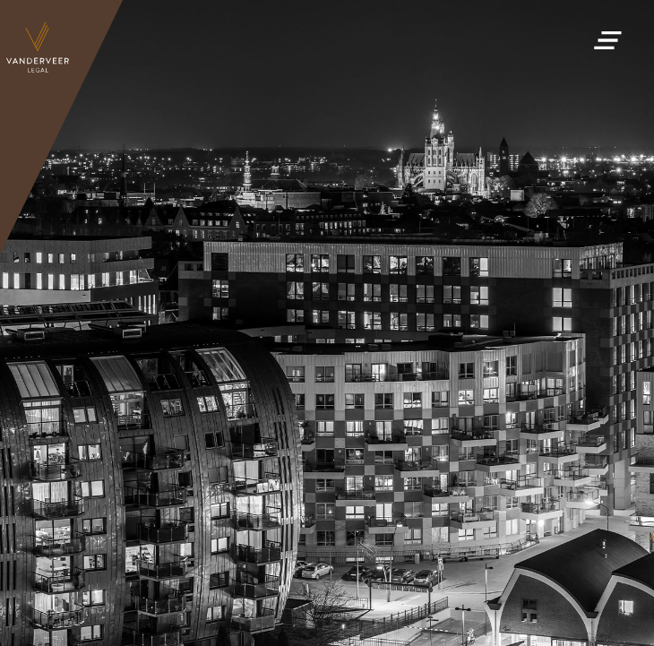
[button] (608, 35)
